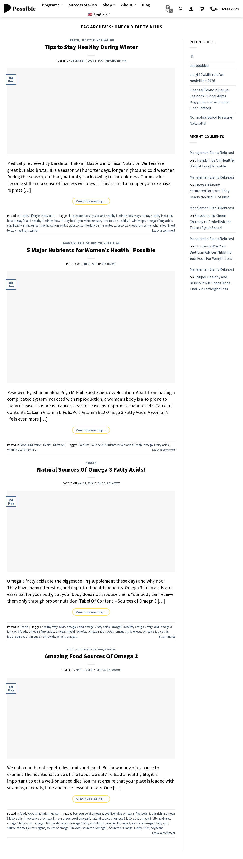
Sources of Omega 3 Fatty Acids (35, 636)
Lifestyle (87, 40)
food (70, 649)
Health (73, 40)
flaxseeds (141, 813)
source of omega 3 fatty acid (150, 823)
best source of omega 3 (88, 813)
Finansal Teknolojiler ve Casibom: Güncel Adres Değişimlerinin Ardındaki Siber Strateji (209, 99)
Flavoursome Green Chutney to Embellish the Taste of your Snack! (210, 221)
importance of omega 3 (39, 818)
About (128, 4)
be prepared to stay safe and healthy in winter (98, 216)
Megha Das (109, 263)
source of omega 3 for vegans (26, 828)
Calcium (83, 445)
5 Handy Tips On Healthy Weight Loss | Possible (212, 163)
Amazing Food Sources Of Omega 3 (91, 656)
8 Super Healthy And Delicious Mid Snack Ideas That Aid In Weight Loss (210, 282)
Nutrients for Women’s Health (123, 445)
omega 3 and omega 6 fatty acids (88, 627)
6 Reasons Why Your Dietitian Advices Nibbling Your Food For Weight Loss (211, 252)
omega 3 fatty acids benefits (52, 823)
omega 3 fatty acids (159, 221)
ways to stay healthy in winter (132, 225)
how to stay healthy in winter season (77, 221)
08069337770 (224, 9)
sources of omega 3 (94, 828)
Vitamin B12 (14, 449)
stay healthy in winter (53, 225)
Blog (146, 4)
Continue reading (91, 201)
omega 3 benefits (122, 627)
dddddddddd (199, 65)
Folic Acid (97, 445)
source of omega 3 (118, 823)
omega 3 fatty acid (147, 627)
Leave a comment (163, 230)
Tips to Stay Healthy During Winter (91, 47)
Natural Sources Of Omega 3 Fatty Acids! (91, 469)
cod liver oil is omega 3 (119, 813)
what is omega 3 (67, 636)
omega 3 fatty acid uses (155, 818)
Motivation (105, 40)
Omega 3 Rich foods (101, 631)
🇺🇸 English (99, 14)
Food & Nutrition (76, 243)
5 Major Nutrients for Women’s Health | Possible (91, 250)
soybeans (157, 828)
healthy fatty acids (53, 627)
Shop (109, 4)
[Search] (181, 8)
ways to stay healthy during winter (90, 225)
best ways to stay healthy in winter (150, 216)
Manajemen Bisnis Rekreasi (212, 152)
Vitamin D (30, 449)
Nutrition (111, 243)
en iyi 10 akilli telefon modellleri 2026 (207, 77)
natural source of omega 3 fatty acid (115, 818)
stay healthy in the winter (23, 225)
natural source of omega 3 (73, 818)
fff (191, 56)
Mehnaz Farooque (109, 670)
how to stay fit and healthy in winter (30, 221)
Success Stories (83, 4)
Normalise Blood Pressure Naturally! (211, 120)
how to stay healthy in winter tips (124, 221)
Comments (167, 636)
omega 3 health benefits (71, 631)
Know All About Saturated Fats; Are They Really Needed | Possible (209, 190)
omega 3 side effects (128, 631)
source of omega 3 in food (64, 828)
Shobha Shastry (109, 483)
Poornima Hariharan (112, 60)
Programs (52, 4)
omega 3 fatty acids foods (87, 823)
